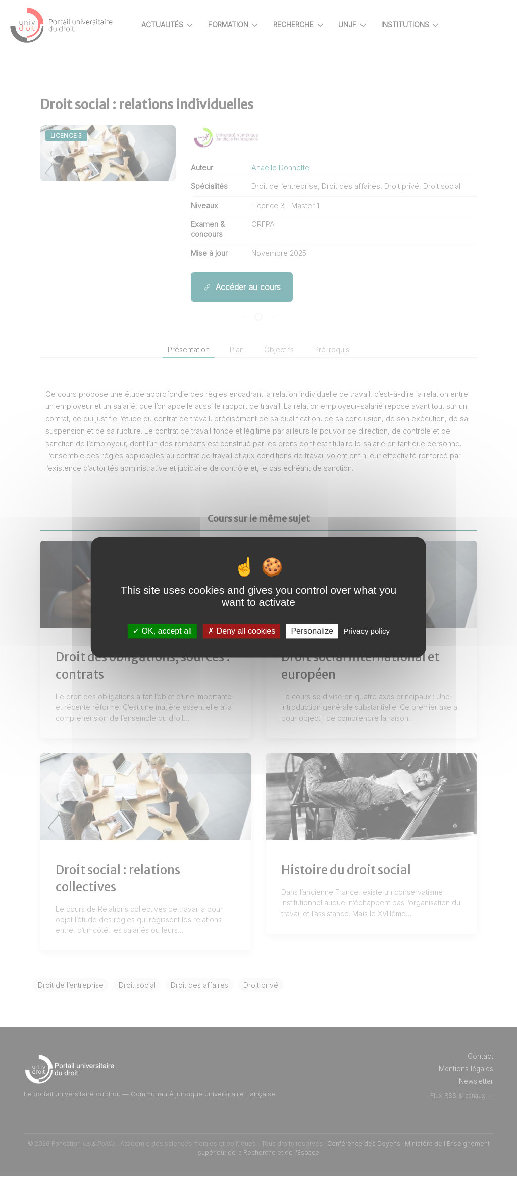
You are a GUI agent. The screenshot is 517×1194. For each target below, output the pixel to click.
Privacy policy (366, 631)
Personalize (312, 631)
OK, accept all (162, 631)
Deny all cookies (241, 631)
